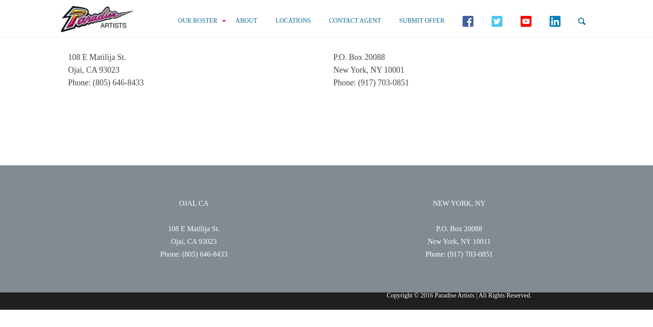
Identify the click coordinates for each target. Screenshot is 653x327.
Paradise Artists (97, 19)
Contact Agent (355, 20)
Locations (293, 20)
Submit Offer (421, 20)
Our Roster (198, 20)
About (246, 20)
